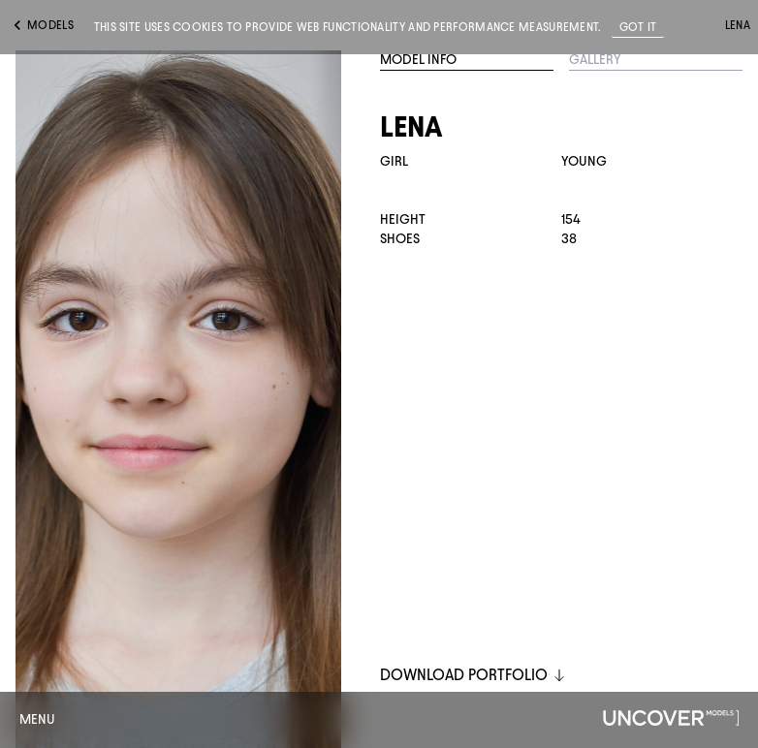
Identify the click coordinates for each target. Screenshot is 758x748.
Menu (37, 719)
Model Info (418, 59)
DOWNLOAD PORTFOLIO (473, 675)
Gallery (595, 59)
